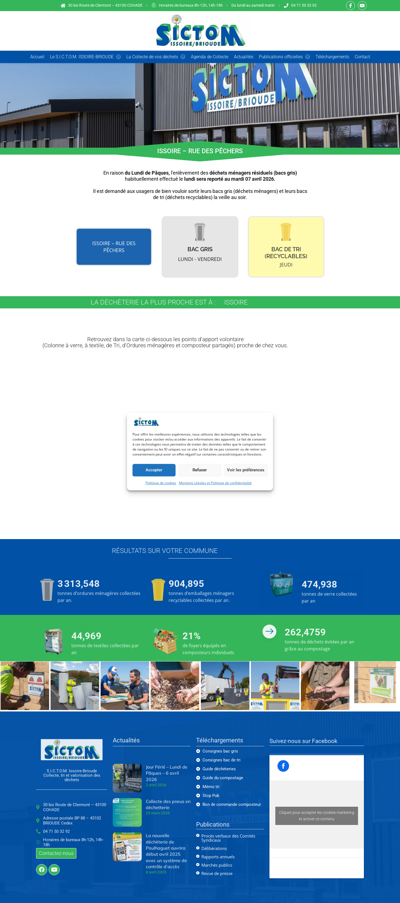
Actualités (243, 56)
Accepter (154, 470)
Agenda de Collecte (209, 56)
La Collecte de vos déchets (155, 57)
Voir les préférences (245, 470)
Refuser (199, 470)
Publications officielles (284, 57)
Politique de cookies (161, 483)
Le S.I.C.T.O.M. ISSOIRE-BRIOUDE (85, 57)
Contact (362, 56)
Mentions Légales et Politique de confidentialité (215, 483)
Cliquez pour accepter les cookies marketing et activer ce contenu (316, 815)
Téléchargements (332, 56)
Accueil (37, 56)
